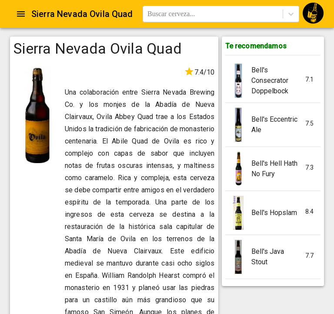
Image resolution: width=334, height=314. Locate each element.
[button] (273, 81)
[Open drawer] (20, 13)
